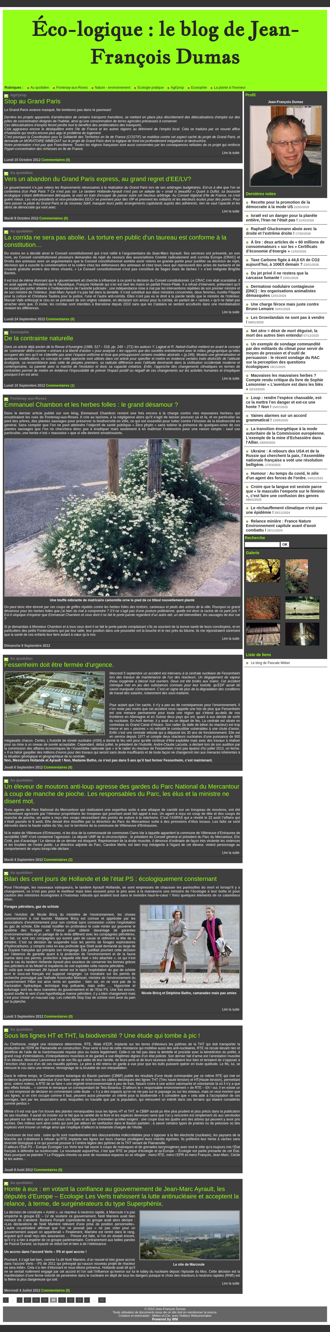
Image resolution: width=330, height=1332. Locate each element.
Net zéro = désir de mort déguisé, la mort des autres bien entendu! (281, 333)
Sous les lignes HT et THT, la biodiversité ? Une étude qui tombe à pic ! (102, 1035)
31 (62, 1300)
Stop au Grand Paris (32, 101)
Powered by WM (165, 1319)
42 (102, 1300)
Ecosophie (197, 88)
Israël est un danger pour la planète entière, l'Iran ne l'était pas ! (281, 217)
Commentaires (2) (58, 860)
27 (27, 1300)
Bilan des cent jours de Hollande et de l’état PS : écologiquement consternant (110, 878)
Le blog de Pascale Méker (270, 663)
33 (79, 1300)
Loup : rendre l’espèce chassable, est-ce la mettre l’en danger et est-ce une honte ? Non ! (284, 402)
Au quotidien (38, 88)
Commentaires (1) (60, 386)
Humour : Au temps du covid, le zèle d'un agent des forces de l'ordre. (282, 475)
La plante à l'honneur (227, 88)
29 (45, 1300)
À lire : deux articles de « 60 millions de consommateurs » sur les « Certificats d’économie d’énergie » (285, 246)
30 (53, 1300)
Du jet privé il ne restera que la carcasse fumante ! (277, 275)
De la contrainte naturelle (38, 338)
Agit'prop (175, 88)
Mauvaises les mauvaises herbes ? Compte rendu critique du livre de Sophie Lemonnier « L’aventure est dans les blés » (284, 382)
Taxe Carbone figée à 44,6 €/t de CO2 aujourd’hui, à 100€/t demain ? (283, 262)
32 (70, 1300)
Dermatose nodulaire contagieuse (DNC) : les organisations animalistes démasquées (281, 291)
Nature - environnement (110, 88)
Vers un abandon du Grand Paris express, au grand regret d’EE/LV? (97, 178)
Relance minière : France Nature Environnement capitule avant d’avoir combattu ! (281, 525)
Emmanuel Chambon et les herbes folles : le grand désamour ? (91, 404)
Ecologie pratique (149, 88)
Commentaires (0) (55, 160)
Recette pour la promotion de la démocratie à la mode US (278, 204)
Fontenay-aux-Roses (70, 88)
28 (36, 1300)
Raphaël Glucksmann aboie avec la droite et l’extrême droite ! (281, 231)
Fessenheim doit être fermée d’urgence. (59, 664)
